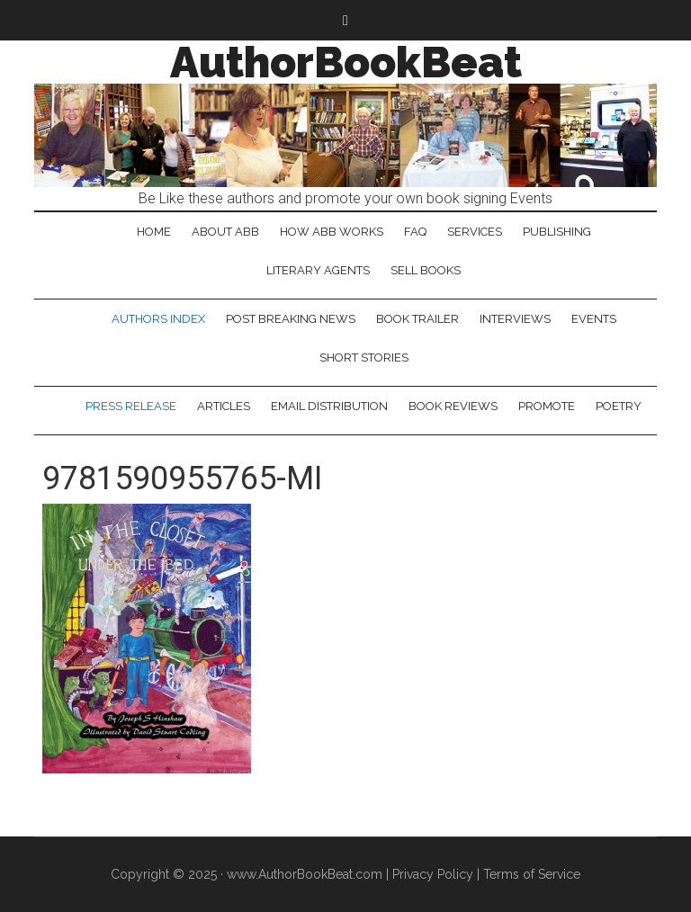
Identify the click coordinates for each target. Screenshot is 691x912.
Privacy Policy (432, 874)
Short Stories (363, 357)
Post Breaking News (290, 319)
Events (593, 319)
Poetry (619, 406)
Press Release (130, 406)
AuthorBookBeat (346, 62)
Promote (546, 406)
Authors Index (158, 319)
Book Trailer (417, 319)
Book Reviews (453, 406)
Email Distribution (329, 406)
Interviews (515, 319)
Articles (223, 406)
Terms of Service (531, 874)
